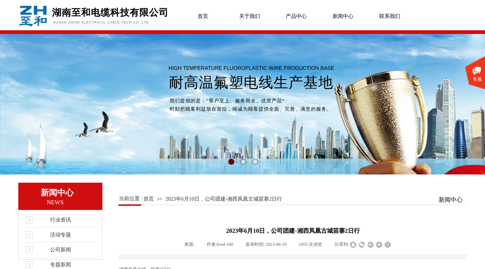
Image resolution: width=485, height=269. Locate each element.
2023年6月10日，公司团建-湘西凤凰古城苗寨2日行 (224, 199)
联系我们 (389, 16)
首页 (203, 16)
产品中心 (296, 16)
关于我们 (249, 16)
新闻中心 (343, 16)
